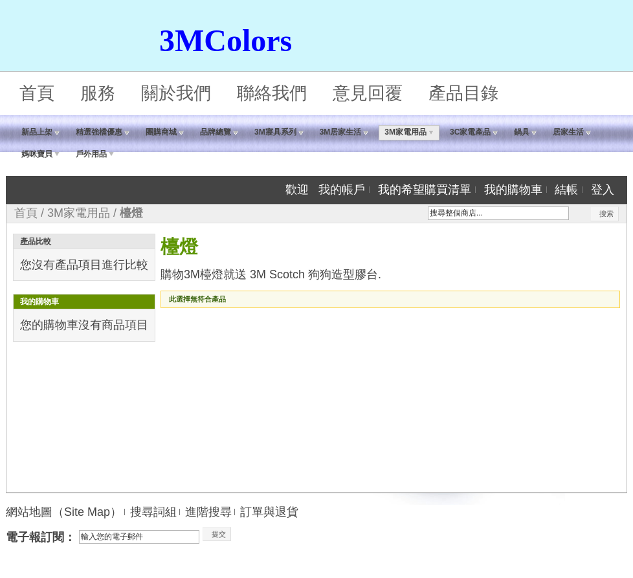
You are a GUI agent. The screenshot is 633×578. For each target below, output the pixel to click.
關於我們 (176, 93)
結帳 (566, 189)
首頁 (36, 93)
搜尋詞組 (153, 512)
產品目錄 (463, 93)
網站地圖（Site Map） (64, 512)
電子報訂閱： (41, 537)
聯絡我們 (272, 93)
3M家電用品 (78, 212)
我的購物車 (513, 189)
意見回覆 (368, 93)
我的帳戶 (341, 189)
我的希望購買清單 (424, 189)
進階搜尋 (208, 512)
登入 (602, 189)
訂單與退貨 (269, 512)
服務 (97, 93)
